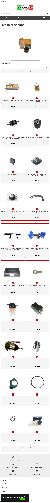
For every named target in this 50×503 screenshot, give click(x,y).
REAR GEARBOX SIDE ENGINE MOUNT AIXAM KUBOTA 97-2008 (12, 212)
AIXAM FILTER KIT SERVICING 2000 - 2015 (37, 434)
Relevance (25, 67)
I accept (22, 499)
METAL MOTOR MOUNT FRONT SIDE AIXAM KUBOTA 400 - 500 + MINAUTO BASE (12, 249)
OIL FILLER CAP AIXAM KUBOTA (13, 174)
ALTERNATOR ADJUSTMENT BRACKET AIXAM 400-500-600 (37, 212)
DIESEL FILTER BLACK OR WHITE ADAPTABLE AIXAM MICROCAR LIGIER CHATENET (12, 138)
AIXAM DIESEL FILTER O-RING (12, 434)
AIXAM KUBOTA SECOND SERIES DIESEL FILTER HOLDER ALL (12, 323)
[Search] (25, 13)
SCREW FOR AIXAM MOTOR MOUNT (37, 285)
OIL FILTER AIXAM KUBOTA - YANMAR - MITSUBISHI (37, 137)
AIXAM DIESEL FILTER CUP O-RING (37, 397)
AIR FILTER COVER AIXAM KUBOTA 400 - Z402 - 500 (12, 285)
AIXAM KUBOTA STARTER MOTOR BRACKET (12, 397)
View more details (15, 499)
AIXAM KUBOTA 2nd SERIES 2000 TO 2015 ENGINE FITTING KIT (37, 249)
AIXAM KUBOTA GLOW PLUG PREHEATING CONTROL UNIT (37, 323)
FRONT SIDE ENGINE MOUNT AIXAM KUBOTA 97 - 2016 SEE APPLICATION (37, 175)
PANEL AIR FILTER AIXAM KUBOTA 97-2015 (12, 100)
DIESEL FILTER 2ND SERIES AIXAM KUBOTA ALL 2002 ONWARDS (37, 101)
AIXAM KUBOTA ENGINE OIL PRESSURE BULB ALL (37, 359)
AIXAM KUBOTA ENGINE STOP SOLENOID (13, 359)
